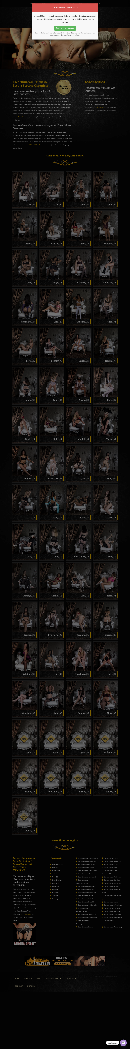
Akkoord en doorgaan (65, 28)
